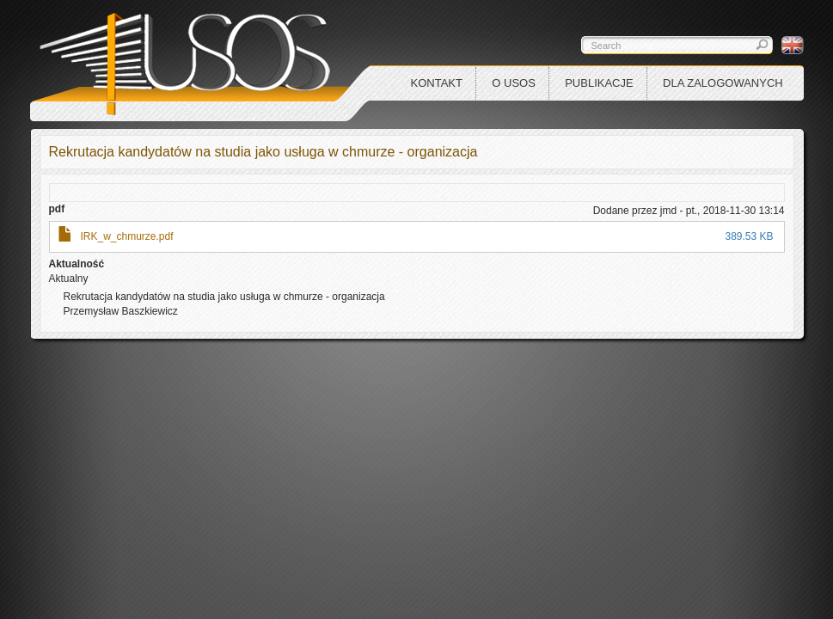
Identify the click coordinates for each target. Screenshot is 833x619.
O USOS (514, 83)
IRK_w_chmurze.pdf (127, 236)
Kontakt (436, 83)
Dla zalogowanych (723, 83)
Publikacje (599, 83)
